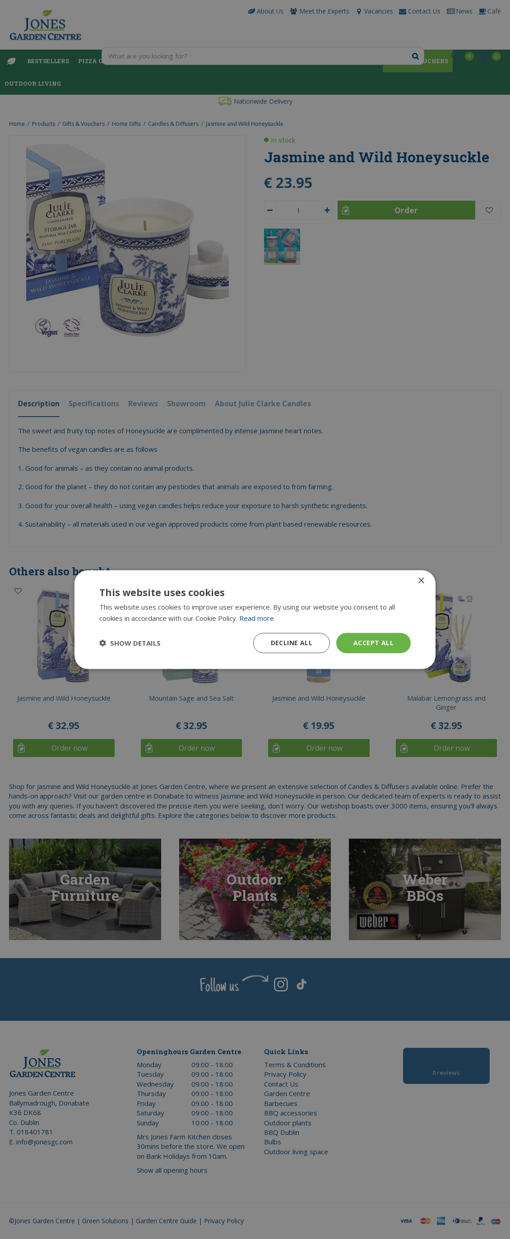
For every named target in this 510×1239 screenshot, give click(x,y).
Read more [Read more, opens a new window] (256, 618)
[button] (130, 643)
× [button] (420, 581)
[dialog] (255, 619)
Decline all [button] (291, 642)
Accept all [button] (373, 642)
